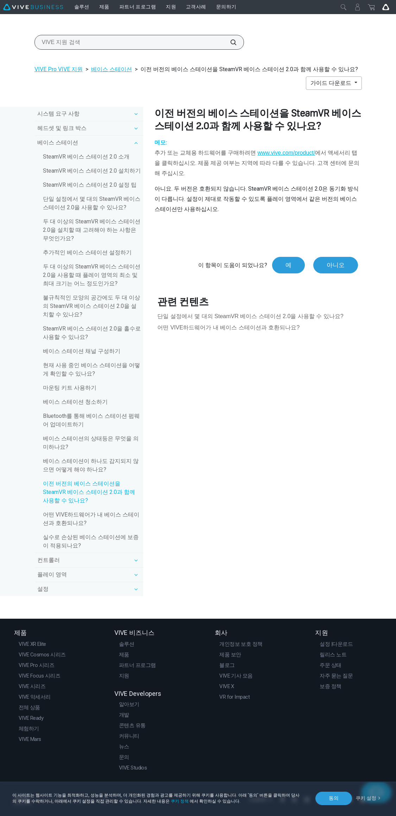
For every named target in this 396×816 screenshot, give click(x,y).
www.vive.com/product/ (286, 153)
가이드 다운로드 (331, 83)
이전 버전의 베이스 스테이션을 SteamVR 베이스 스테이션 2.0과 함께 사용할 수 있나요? (89, 492)
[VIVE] (33, 7)
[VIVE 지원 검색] (229, 42)
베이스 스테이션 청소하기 (75, 401)
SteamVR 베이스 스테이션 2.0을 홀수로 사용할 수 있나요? (92, 332)
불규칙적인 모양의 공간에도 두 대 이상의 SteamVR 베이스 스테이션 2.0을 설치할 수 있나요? (91, 306)
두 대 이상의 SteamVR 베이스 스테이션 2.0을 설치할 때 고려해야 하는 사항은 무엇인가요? (91, 230)
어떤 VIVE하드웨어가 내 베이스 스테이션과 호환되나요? (91, 518)
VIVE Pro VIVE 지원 (58, 69)
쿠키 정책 (180, 801)
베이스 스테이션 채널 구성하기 (81, 351)
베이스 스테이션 (111, 69)
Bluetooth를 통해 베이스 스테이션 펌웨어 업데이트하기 (91, 420)
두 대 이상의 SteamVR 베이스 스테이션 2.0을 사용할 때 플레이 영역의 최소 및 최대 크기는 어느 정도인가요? (91, 275)
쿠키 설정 (366, 798)
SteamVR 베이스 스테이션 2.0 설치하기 (92, 170)
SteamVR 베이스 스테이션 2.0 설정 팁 (90, 184)
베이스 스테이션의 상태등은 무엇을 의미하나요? (91, 442)
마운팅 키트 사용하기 (69, 387)
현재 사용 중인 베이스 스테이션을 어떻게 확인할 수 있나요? (91, 369)
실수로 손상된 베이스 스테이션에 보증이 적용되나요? (91, 541)
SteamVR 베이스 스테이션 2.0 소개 (86, 156)
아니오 (336, 264)
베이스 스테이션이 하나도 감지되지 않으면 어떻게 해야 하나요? (91, 465)
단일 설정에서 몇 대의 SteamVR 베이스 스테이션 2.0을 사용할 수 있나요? (91, 203)
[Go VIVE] (386, 7)
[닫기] (344, 7)
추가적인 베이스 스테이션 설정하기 (87, 252)
